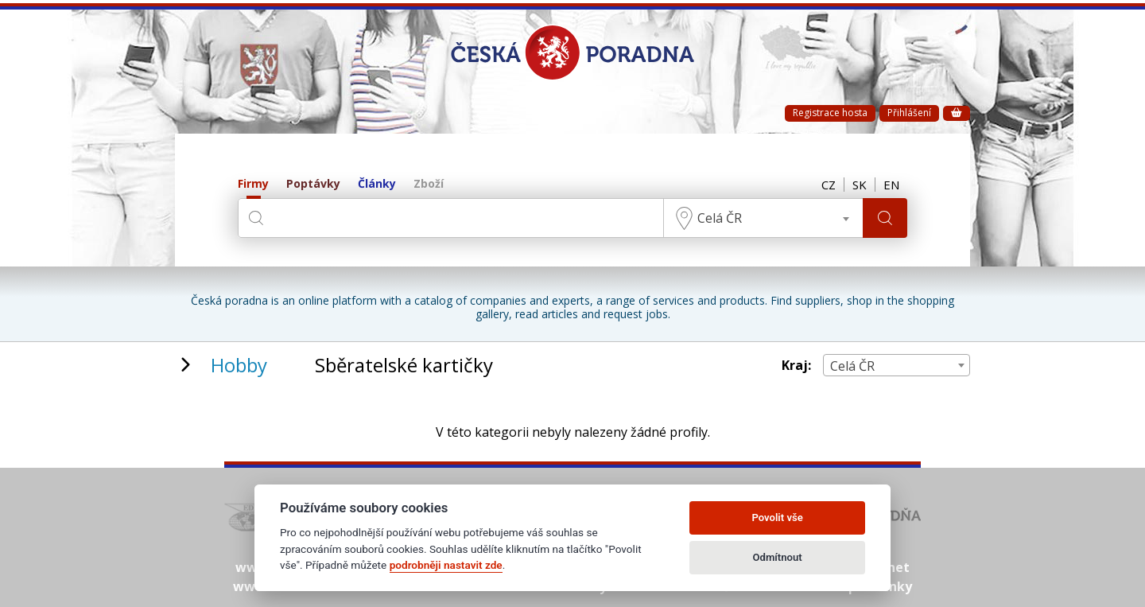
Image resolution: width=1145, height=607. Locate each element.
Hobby (239, 365)
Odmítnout (777, 557)
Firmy (253, 184)
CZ (828, 184)
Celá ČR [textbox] (719, 218)
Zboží (428, 184)
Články (377, 184)
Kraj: (796, 365)
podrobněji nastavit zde (446, 564)
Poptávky (313, 184)
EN (891, 184)
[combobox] (763, 218)
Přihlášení (909, 112)
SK (859, 184)
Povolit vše (776, 517)
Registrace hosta (830, 112)
